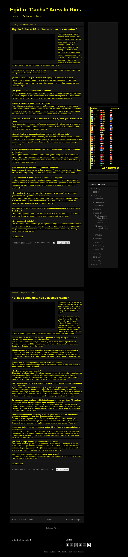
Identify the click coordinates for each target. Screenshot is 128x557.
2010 (95, 264)
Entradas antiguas (74, 520)
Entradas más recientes (23, 520)
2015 (95, 192)
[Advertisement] (47, 266)
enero (98, 249)
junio (97, 213)
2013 (95, 254)
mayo (97, 235)
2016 (95, 188)
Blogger (80, 552)
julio (97, 209)
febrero (98, 246)
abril (97, 238)
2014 (95, 196)
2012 (95, 257)
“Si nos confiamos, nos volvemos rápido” (40, 297)
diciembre (99, 199)
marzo (98, 242)
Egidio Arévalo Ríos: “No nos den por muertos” (44, 29)
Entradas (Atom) (52, 528)
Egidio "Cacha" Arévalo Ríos (45, 9)
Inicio (15, 16)
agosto (98, 206)
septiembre (100, 202)
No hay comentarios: (42, 243)
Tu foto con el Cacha (32, 16)
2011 (95, 261)
